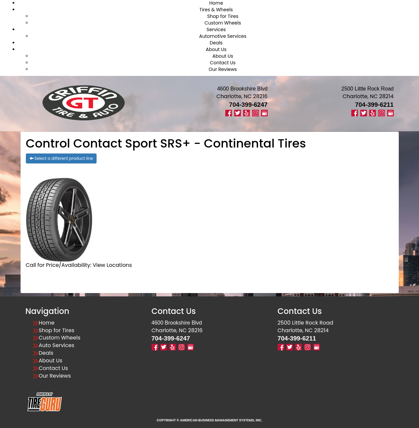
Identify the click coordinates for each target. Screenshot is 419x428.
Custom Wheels (222, 23)
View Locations (112, 265)
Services (216, 29)
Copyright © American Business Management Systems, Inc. (209, 420)
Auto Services (57, 345)
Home (47, 323)
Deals (216, 42)
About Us (216, 49)
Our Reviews (223, 69)
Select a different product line (61, 158)
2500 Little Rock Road (305, 323)
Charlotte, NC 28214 (367, 96)
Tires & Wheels (216, 9)
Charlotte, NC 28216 (241, 96)
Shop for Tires (222, 16)
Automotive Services (222, 36)
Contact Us (223, 62)
